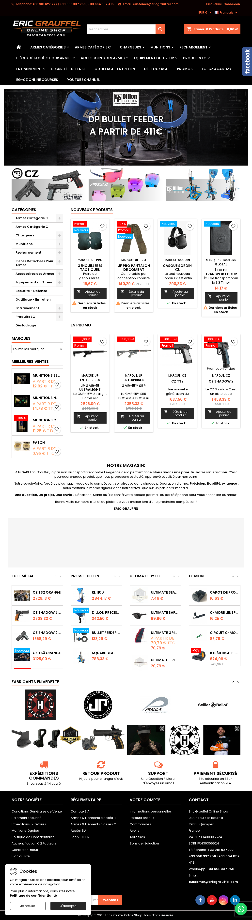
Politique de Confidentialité (33, 837)
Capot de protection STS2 (224, 592)
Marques (21, 338)
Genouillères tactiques (90, 267)
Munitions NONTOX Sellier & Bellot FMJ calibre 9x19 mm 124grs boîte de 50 (47, 398)
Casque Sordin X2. (177, 267)
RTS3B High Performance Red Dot (224, 653)
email (169, 783)
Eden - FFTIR (80, 837)
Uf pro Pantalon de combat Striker (134, 269)
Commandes (140, 824)
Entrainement (29, 68)
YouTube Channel (83, 79)
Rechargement (193, 47)
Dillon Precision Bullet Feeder (106, 612)
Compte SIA (80, 811)
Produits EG (194, 58)
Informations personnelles (151, 811)
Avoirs (135, 830)
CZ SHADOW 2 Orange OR (47, 612)
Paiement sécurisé (27, 817)
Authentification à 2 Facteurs (34, 843)
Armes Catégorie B (48, 47)
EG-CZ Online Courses (37, 79)
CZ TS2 (177, 381)
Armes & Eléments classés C (93, 824)
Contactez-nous (25, 849)
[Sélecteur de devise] (205, 12)
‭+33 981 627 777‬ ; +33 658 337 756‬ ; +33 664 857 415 (73, 4)
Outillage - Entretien (114, 68)
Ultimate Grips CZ (165, 633)
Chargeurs (130, 47)
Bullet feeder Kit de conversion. (106, 633)
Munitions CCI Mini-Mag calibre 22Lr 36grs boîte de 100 (47, 420)
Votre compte (145, 800)
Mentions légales (25, 830)
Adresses (137, 837)
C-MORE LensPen (224, 612)
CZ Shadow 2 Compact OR (47, 633)
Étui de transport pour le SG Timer (221, 274)
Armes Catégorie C (93, 47)
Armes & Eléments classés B (93, 817)
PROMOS (185, 68)
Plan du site (21, 856)
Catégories (24, 210)
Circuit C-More (224, 633)
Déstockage (156, 68)
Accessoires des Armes (103, 58)
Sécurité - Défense (68, 68)
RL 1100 (98, 592)
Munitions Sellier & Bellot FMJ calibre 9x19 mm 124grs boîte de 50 (47, 375)
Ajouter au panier (88, 293)
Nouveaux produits (92, 210)
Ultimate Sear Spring (165, 592)
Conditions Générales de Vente (37, 811)
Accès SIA (78, 830)
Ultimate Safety (165, 612)
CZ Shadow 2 (221, 381)
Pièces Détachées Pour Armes (44, 58)
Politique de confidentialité (33, 895)
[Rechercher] (126, 29)
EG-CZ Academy (216, 68)
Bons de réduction (144, 843)
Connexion (231, 4)
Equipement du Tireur (154, 58)
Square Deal (103, 653)
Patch (39, 443)
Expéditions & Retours (29, 824)
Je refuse (27, 906)
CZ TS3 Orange (47, 653)
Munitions (160, 47)
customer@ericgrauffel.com (155, 4)
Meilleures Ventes (30, 361)
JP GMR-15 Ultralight (90, 387)
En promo (81, 325)
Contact (199, 800)
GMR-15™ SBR (134, 385)
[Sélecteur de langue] (226, 12)
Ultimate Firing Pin (165, 660)
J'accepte (68, 906)
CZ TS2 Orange (47, 592)
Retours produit (142, 817)
